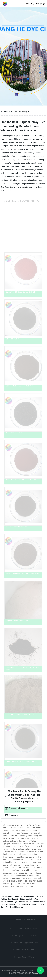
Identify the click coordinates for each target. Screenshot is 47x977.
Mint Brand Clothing (13, 907)
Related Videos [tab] (15, 808)
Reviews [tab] (11, 815)
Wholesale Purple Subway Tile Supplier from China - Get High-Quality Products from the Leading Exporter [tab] (23, 796)
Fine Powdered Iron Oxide (11, 896)
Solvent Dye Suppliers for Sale (19, 902)
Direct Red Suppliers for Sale (26, 942)
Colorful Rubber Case (31, 904)
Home (7, 112)
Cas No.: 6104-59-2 (15, 899)
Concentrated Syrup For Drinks (26, 928)
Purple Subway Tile (22, 112)
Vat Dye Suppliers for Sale (26, 935)
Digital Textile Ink (13, 904)
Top (40, 970)
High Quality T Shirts (25, 957)
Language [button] (40, 4)
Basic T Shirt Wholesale (26, 950)
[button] (27, 3)
